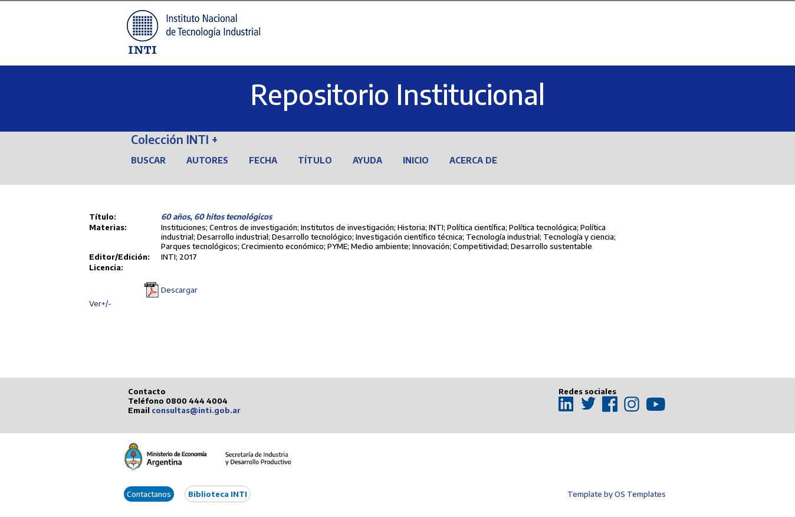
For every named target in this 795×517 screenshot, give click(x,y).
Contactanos (149, 494)
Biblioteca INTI (217, 494)
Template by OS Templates (616, 494)
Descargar (179, 290)
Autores (207, 160)
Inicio (416, 160)
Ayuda (367, 160)
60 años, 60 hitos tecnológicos (216, 216)
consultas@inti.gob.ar (196, 410)
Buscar (148, 160)
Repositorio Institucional (397, 94)
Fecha (263, 160)
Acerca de (473, 160)
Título (315, 160)
